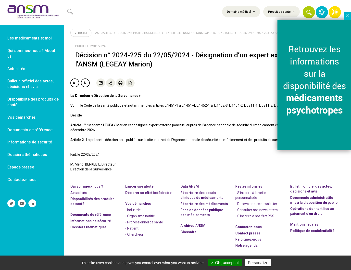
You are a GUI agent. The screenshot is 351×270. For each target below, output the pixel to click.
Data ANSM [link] (189, 186)
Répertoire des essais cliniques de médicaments (202, 195)
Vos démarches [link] (21, 117)
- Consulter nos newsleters (256, 210)
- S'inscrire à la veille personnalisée (250, 195)
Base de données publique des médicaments (201, 212)
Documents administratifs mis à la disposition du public (314, 200)
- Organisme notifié (140, 216)
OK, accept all (225, 263)
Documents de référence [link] (29, 130)
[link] (32, 12)
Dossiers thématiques (88, 227)
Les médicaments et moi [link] (29, 38)
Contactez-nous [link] (22, 179)
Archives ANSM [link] (192, 226)
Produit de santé (281, 11)
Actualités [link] (16, 68)
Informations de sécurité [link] (29, 142)
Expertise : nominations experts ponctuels (199, 33)
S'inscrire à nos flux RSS (255, 216)
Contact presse (247, 233)
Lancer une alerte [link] (139, 186)
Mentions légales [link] (304, 224)
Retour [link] (81, 33)
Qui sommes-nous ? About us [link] (31, 53)
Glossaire (188, 232)
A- (85, 83)
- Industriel (133, 210)
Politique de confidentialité (312, 231)
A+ (75, 83)
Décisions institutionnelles (139, 33)
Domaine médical (241, 11)
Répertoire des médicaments (204, 204)
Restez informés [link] (248, 186)
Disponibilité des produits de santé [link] (33, 102)
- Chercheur (134, 234)
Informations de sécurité (90, 221)
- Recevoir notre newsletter (256, 204)
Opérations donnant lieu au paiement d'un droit (312, 211)
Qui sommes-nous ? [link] (86, 186)
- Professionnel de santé (144, 222)
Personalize (258, 263)
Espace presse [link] (20, 167)
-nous (248, 239)
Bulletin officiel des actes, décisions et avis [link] (30, 84)
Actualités (103, 33)
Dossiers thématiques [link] (27, 154)
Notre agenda (246, 245)
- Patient (131, 228)
